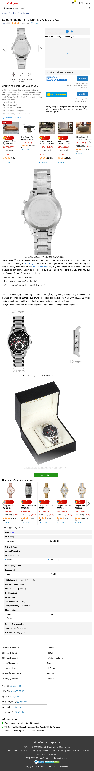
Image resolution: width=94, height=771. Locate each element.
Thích (4, 23)
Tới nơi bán (82, 78)
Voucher (50, 673)
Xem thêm (46, 475)
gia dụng (29, 264)
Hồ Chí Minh (56, 30)
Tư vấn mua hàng (55, 658)
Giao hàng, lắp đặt (9, 668)
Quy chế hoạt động (10, 663)
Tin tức (50, 653)
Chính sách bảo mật (10, 658)
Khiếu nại (51, 668)
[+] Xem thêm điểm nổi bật (12, 118)
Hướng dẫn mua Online (11, 673)
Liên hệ (50, 678)
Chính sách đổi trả (9, 653)
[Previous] (4, 48)
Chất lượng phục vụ (10, 678)
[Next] (40, 48)
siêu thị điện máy (40, 267)
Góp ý (49, 663)
